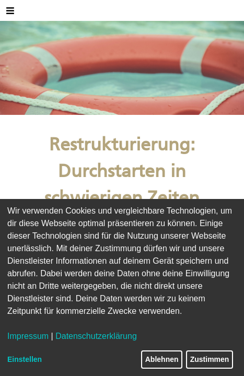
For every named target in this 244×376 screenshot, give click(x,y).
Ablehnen (162, 359)
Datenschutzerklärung (96, 336)
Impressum (28, 336)
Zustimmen (209, 359)
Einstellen (24, 359)
